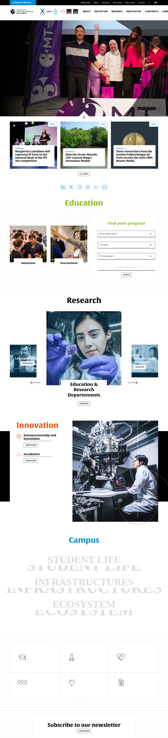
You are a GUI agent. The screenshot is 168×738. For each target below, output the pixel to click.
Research (117, 13)
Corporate (151, 13)
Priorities (133, 368)
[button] (23, 2)
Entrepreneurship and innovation (41, 438)
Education (101, 13)
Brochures (117, 2)
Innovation (133, 13)
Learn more (33, 364)
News (96, 2)
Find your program (126, 224)
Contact (142, 2)
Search (126, 275)
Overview (84, 404)
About (87, 13)
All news (84, 174)
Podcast (106, 2)
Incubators (32, 455)
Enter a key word (126, 268)
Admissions (85, 2)
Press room (130, 2)
